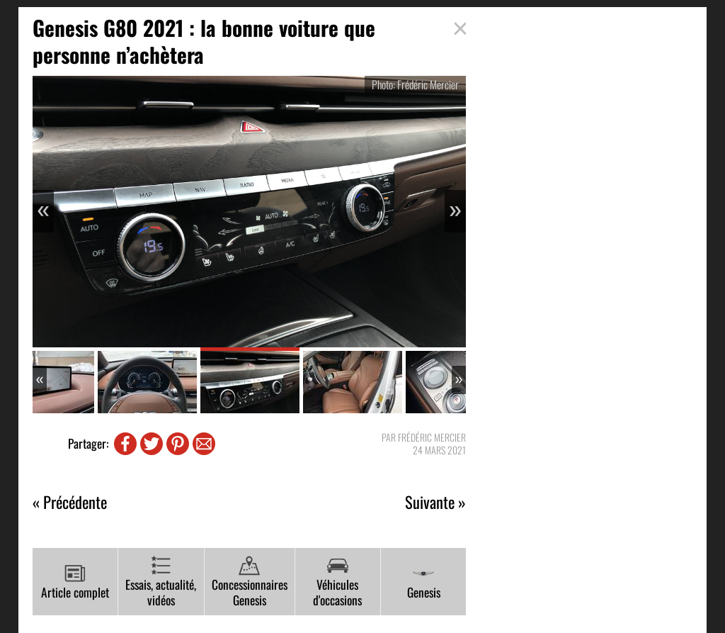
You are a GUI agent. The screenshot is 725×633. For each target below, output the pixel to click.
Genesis (423, 582)
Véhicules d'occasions (337, 582)
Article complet (75, 582)
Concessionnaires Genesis (249, 582)
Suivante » (435, 502)
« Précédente (70, 502)
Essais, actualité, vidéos (160, 582)
